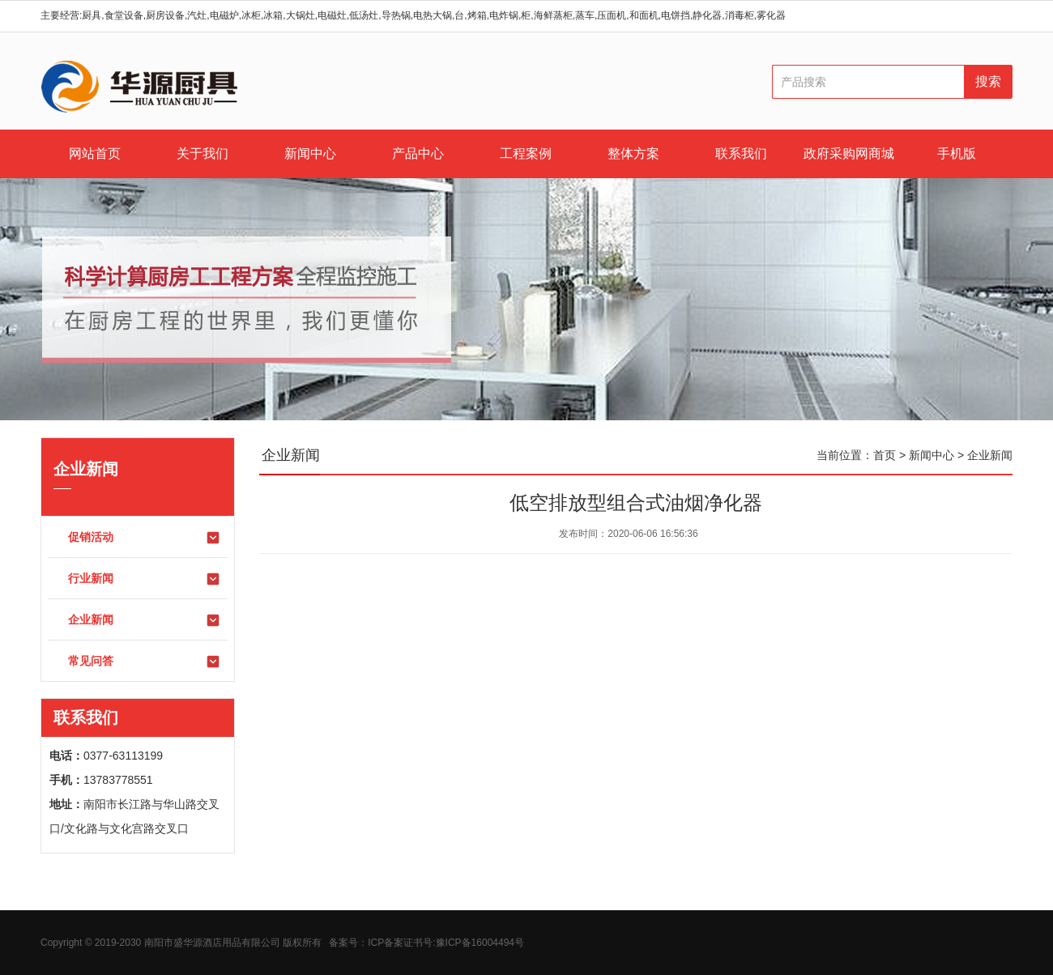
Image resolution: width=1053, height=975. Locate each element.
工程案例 (526, 153)
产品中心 (418, 153)
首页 (884, 455)
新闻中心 (310, 153)
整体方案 (633, 153)
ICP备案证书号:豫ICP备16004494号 (446, 942)
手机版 (956, 153)
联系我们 (741, 153)
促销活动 (144, 538)
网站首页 (95, 153)
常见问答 (144, 662)
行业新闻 (144, 579)
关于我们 (202, 153)
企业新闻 (144, 620)
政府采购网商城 (849, 153)
